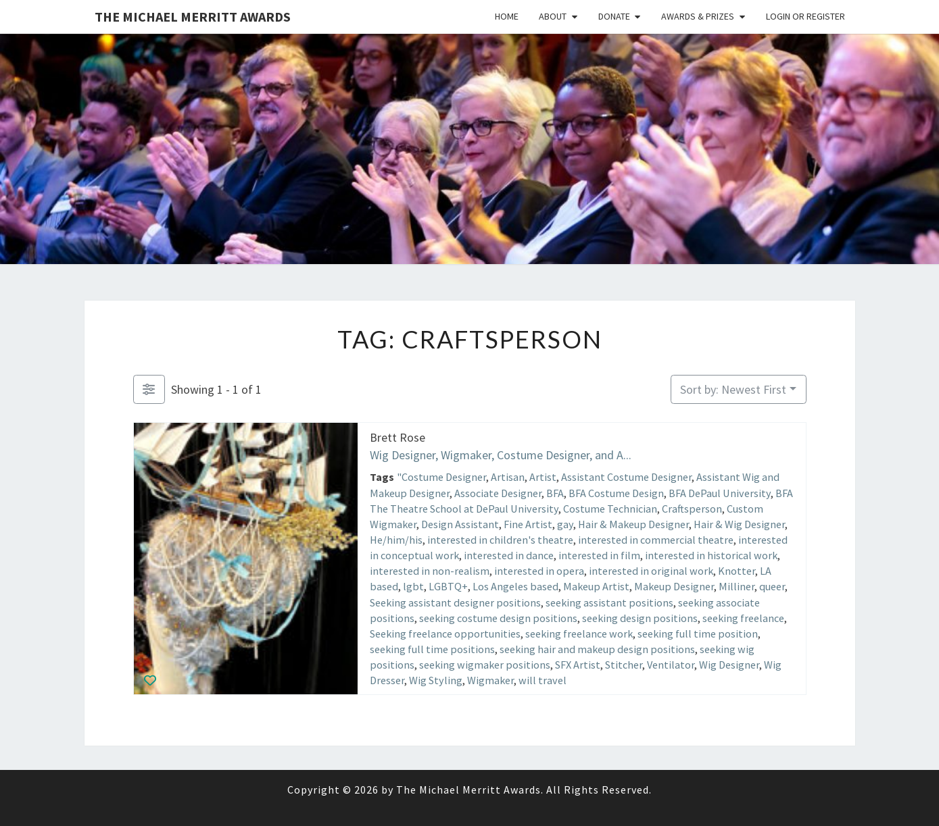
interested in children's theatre (500, 539)
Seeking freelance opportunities (445, 633)
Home (507, 16)
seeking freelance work (579, 633)
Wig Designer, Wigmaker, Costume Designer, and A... (500, 454)
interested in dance (509, 555)
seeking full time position (697, 633)
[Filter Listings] (149, 389)
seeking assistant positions (609, 602)
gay (565, 524)
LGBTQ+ (448, 586)
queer (772, 586)
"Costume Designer (440, 477)
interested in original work (651, 570)
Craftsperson (692, 508)
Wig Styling (435, 680)
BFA (555, 492)
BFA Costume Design (616, 492)
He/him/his (396, 539)
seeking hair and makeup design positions (597, 649)
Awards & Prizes (697, 16)
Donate (614, 16)
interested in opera (539, 570)
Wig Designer (729, 664)
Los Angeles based (515, 586)
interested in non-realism (429, 570)
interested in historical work (711, 555)
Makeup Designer (674, 586)
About (553, 16)
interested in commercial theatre (655, 539)
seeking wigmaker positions (484, 664)
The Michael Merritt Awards (193, 16)
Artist (542, 477)
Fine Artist (528, 524)
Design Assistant (460, 524)
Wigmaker (490, 680)
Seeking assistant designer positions (455, 602)
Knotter (736, 570)
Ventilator (670, 664)
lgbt (413, 586)
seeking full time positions (432, 649)
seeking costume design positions (498, 617)
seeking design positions (640, 617)
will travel (543, 680)
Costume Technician (610, 508)
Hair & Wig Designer (739, 524)
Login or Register (805, 16)
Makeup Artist (596, 586)
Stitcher (623, 664)
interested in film (599, 555)
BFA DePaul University (720, 492)
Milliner (736, 586)
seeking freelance (743, 617)
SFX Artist (577, 664)
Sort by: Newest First (733, 389)
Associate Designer (497, 492)
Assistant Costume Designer (625, 477)
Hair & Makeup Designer (633, 524)
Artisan (507, 477)
